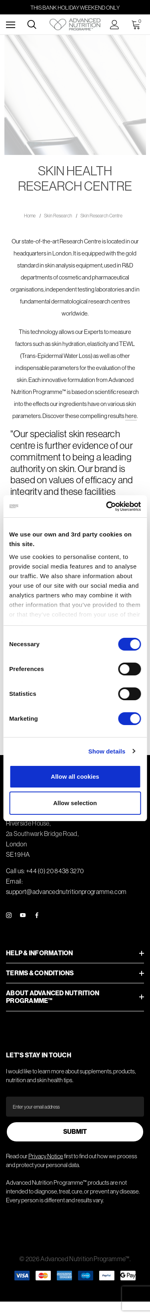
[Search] (31, 24)
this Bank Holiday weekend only (75, 7)
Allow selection (75, 803)
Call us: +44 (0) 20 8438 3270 (45, 870)
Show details (107, 751)
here (131, 415)
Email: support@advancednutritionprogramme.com (66, 886)
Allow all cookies (75, 776)
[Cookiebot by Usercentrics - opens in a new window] (107, 506)
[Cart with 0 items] (137, 24)
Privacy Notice (45, 1156)
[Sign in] (114, 24)
